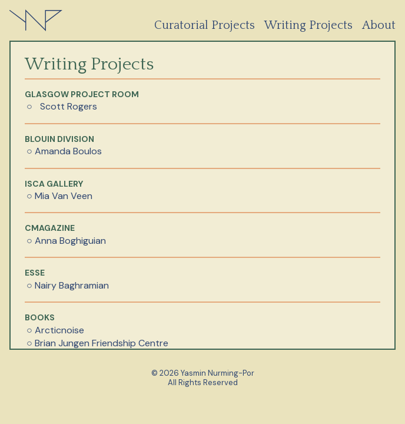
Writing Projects (308, 25)
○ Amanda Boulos (64, 151)
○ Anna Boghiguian (66, 240)
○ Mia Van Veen (59, 196)
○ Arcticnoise (55, 330)
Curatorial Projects (204, 25)
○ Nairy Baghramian (67, 285)
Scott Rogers (68, 106)
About (379, 25)
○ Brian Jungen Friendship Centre (97, 343)
